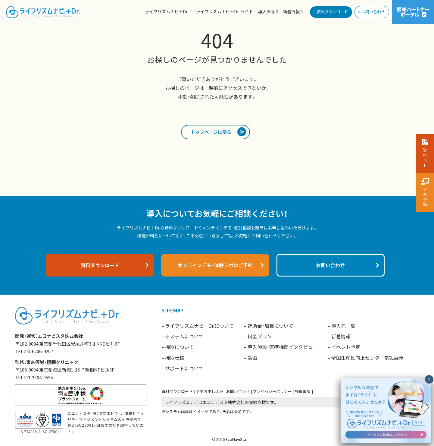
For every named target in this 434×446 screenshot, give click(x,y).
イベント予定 (345, 346)
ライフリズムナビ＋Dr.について (199, 325)
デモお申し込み (209, 391)
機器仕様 (174, 357)
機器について (179, 346)
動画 (252, 357)
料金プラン (260, 336)
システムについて (184, 336)
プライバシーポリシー (272, 391)
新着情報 (341, 336)
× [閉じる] (429, 390)
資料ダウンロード (177, 391)
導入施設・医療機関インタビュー (282, 346)
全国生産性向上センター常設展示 (367, 357)
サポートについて (184, 368)
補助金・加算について (270, 325)
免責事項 (303, 391)
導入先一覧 (343, 325)
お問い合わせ (238, 391)
